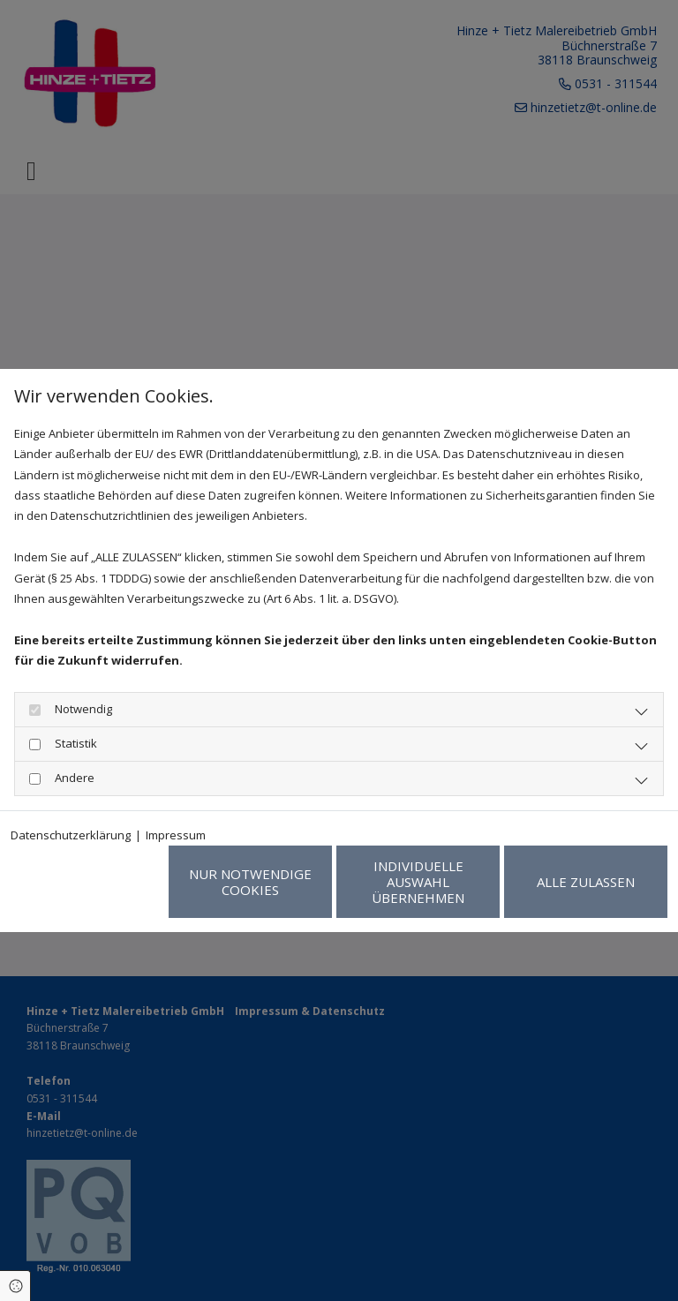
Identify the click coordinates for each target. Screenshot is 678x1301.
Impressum (176, 835)
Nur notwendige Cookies (250, 882)
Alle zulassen (586, 882)
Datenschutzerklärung (71, 835)
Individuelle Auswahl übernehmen (418, 881)
